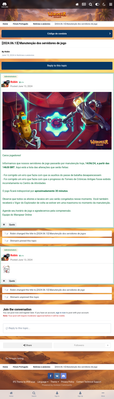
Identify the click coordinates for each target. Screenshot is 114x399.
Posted (21, 86)
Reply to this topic (57, 65)
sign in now (61, 313)
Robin (7, 51)
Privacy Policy (67, 382)
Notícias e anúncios (25, 55)
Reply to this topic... (18, 328)
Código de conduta (57, 33)
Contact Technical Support (88, 382)
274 (21, 82)
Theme (55, 382)
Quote (12, 224)
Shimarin (14, 240)
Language (42, 382)
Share (27, 345)
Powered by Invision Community (57, 385)
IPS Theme (18, 382)
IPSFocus (30, 382)
